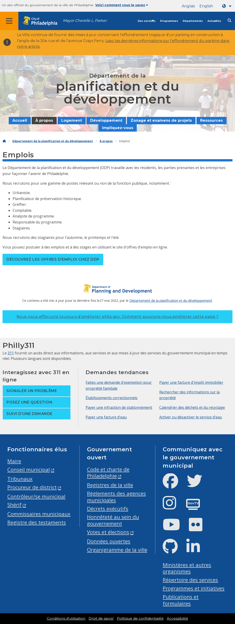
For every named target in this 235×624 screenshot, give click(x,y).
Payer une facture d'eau (106, 417)
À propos (44, 120)
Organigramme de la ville (117, 549)
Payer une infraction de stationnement (119, 407)
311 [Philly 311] (11, 353)
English (206, 6)
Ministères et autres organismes (187, 568)
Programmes (169, 21)
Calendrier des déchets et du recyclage (192, 407)
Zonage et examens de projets (161, 120)
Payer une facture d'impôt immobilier (191, 382)
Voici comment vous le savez (121, 5)
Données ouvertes (108, 541)
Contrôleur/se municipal (36, 496)
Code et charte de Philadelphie (108, 473)
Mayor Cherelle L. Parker (85, 20)
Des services (147, 21)
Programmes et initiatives (193, 588)
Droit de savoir (101, 618)
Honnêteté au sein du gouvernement (113, 520)
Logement (71, 120)
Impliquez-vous (117, 128)
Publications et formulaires (181, 600)
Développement (106, 120)
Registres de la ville (110, 484)
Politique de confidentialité (140, 618)
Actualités (214, 21)
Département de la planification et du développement (52, 141)
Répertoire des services (190, 579)
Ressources (211, 120)
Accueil (19, 120)
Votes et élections (108, 532)
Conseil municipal (28, 469)
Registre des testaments (36, 522)
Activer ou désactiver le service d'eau (190, 417)
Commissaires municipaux (38, 513)
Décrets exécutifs (107, 508)
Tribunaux (20, 478)
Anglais (188, 6)
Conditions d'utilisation (66, 618)
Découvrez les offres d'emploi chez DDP (52, 259)
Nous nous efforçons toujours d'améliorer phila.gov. (117, 316)
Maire (14, 461)
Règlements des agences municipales (116, 497)
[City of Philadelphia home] (42, 21)
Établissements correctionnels (111, 397)
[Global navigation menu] (9, 21)
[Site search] (229, 20)
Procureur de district (32, 487)
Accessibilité (177, 618)
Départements (193, 21)
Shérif (14, 504)
